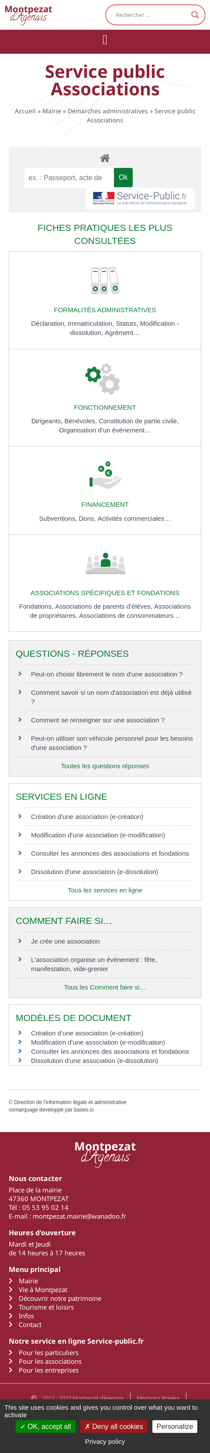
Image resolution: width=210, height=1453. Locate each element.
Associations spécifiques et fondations (105, 592)
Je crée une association (65, 941)
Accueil (25, 111)
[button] (105, 39)
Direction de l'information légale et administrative (70, 1102)
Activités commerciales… (134, 518)
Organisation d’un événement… (105, 430)
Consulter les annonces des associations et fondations (110, 853)
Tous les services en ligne (105, 890)
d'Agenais (28, 14)
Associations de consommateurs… (129, 615)
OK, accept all (45, 1426)
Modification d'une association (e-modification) (98, 835)
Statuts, (128, 323)
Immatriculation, (92, 323)
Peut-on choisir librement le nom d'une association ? (106, 674)
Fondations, (37, 606)
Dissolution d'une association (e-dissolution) (94, 871)
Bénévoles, (82, 421)
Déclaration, (49, 323)
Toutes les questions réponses (105, 766)
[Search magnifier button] (195, 15)
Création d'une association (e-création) (87, 816)
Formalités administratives (105, 310)
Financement (104, 504)
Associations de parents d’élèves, (104, 606)
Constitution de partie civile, (139, 421)
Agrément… (122, 332)
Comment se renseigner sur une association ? (98, 720)
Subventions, (59, 518)
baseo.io (83, 1110)
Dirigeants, (48, 421)
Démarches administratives (108, 111)
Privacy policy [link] (105, 1441)
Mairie (51, 111)
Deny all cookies (114, 1426)
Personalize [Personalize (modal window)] (175, 1426)
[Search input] (151, 15)
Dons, (88, 518)
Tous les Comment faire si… (105, 987)
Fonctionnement (105, 407)
